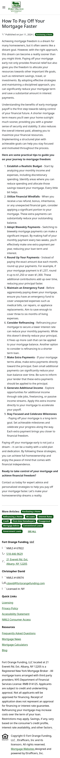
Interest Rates (45, 516)
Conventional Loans (32, 525)
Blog (4, 650)
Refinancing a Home (12, 516)
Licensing (7, 602)
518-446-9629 (14, 554)
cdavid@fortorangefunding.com (25, 583)
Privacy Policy (10, 608)
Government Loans (12, 531)
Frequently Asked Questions (19, 633)
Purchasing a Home (44, 34)
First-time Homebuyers (24, 521)
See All (32, 531)
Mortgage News (11, 639)
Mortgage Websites (23, 749)
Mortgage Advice (11, 525)
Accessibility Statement (15, 614)
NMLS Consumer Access (16, 619)
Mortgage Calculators (15, 644)
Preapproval (44, 521)
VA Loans (30, 516)
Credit (6, 521)
